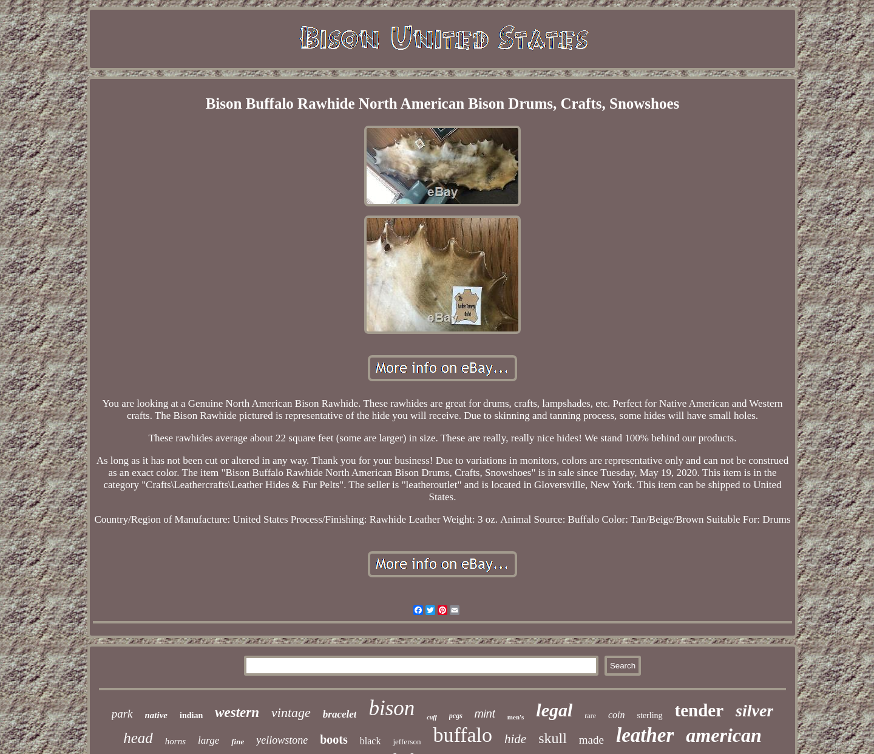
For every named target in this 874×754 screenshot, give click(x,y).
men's (515, 717)
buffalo (462, 735)
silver (754, 710)
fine (237, 741)
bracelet (340, 714)
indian (191, 715)
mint (485, 714)
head (138, 738)
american (723, 735)
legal (554, 710)
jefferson (407, 741)
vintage (291, 712)
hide (515, 739)
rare (590, 716)
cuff (431, 717)
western (237, 712)
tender (699, 710)
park (122, 713)
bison (391, 708)
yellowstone (282, 740)
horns (175, 741)
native (156, 715)
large (208, 740)
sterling (650, 715)
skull (552, 738)
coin (616, 715)
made (591, 739)
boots (334, 739)
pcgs (455, 716)
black (370, 741)
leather (645, 735)
